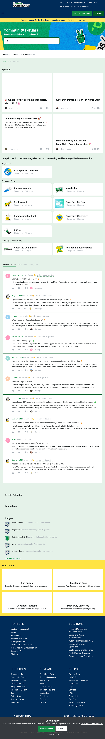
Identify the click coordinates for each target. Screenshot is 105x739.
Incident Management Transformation (78, 630)
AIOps (13, 632)
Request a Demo (17, 699)
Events (42, 683)
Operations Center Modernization (76, 636)
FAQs (71, 693)
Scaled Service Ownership (79, 653)
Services (72, 690)
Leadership (44, 693)
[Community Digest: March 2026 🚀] (27, 133)
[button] (52, 734)
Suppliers (43, 696)
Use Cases (15, 702)
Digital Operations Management (24, 648)
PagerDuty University (79, 7)
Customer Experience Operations (77, 645)
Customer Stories (18, 683)
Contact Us (73, 683)
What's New (15, 654)
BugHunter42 (17, 295)
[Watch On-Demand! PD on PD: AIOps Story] (78, 92)
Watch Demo (16, 696)
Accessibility (74, 696)
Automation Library (19, 690)
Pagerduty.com (66, 3)
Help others (22, 264)
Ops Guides (73, 699)
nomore (14, 544)
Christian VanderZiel (19, 537)
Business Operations (19, 638)
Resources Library (18, 674)
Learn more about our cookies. (92, 724)
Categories (33, 264)
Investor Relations (47, 690)
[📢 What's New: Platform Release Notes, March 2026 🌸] (27, 92)
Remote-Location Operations (81, 656)
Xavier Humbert (17, 275)
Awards (43, 702)
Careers (43, 699)
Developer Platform (19, 641)
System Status (75, 674)
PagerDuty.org (46, 686)
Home (4, 61)
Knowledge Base (80, 3)
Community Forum (18, 677)
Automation (15, 635)
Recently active (9, 264)
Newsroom (44, 680)
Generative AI (16, 651)
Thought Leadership (48, 677)
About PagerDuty (47, 674)
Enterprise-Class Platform (21, 644)
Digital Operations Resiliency (81, 650)
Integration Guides (18, 686)
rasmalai (15, 316)
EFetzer (14, 378)
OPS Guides (93, 3)
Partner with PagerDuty (78, 680)
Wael (14, 439)
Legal (71, 686)
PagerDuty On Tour (18, 680)
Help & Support (75, 677)
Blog (12, 693)
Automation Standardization (81, 641)
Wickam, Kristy (17, 357)
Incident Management (20, 629)
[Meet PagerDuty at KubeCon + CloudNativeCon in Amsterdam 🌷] (78, 133)
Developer (64, 7)
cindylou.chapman (18, 551)
